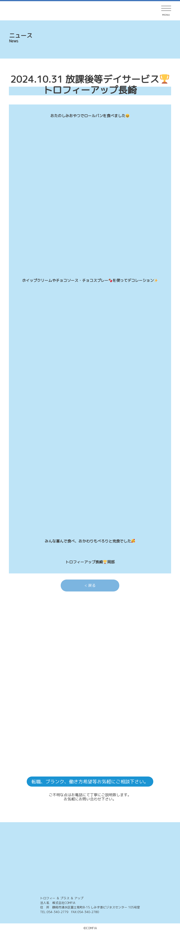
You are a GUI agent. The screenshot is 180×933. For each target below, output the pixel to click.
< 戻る (90, 585)
